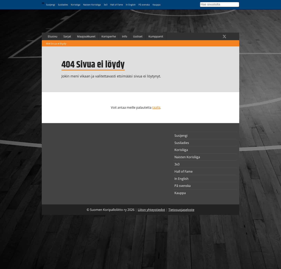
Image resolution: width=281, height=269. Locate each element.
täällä (156, 107)
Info (124, 36)
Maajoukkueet (86, 36)
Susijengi (50, 4)
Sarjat (67, 36)
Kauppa (156, 4)
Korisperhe (108, 36)
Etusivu (52, 36)
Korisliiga (75, 4)
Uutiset (137, 36)
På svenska (144, 4)
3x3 (105, 4)
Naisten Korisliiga (92, 4)
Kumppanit (156, 36)
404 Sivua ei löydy (56, 43)
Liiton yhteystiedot (151, 210)
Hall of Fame (116, 4)
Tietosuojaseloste (181, 210)
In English (131, 4)
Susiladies (63, 4)
